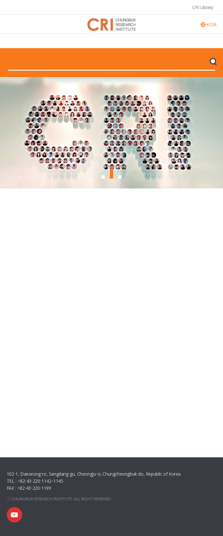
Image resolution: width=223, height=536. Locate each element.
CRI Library (202, 7)
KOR (211, 24)
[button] (103, 177)
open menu (11, 24)
